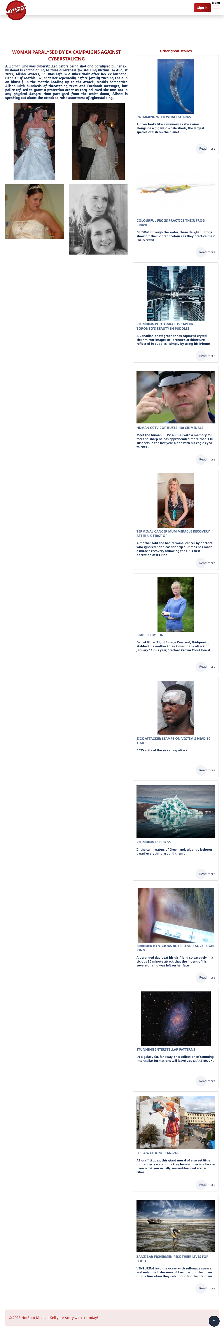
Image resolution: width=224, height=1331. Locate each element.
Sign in (202, 7)
